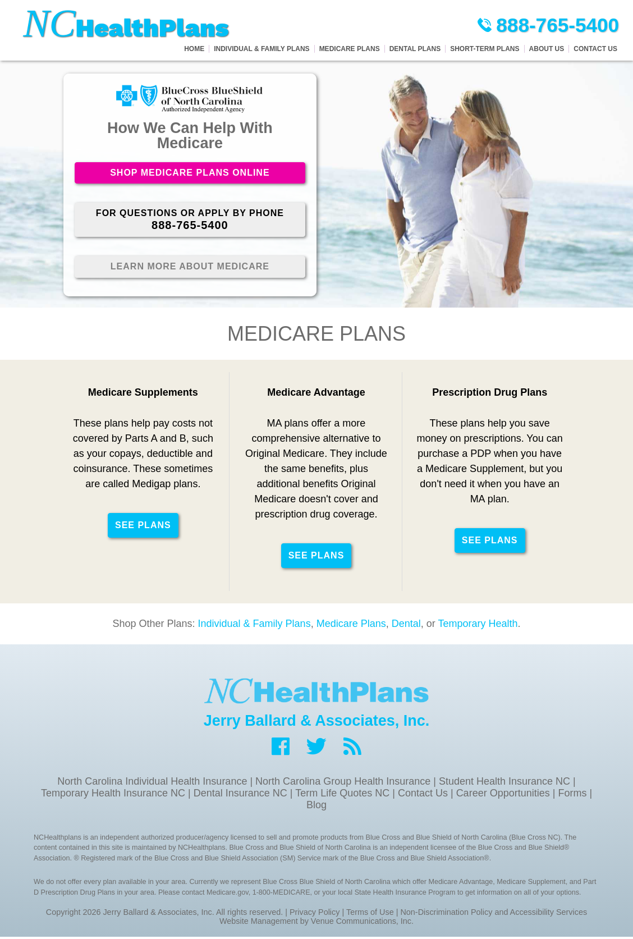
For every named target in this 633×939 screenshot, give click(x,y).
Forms (572, 794)
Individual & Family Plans (254, 625)
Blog (316, 806)
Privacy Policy (315, 914)
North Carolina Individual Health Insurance (152, 783)
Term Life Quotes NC (342, 794)
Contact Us (423, 794)
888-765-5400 (547, 25)
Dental (406, 625)
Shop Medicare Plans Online (189, 173)
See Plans (143, 527)
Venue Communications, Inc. (362, 923)
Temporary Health (477, 625)
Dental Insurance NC (240, 794)
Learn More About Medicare (190, 268)
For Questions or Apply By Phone (190, 220)
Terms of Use (370, 914)
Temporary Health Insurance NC (113, 794)
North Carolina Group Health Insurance (342, 783)
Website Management (258, 923)
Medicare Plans (351, 625)
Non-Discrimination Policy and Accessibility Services (493, 914)
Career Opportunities (503, 794)
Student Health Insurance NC (504, 783)
